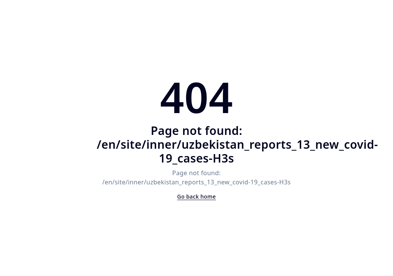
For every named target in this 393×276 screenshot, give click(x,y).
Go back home (196, 196)
